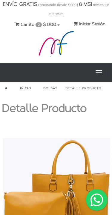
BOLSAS (50, 88)
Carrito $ (37, 24)
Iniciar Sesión (89, 24)
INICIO (25, 88)
